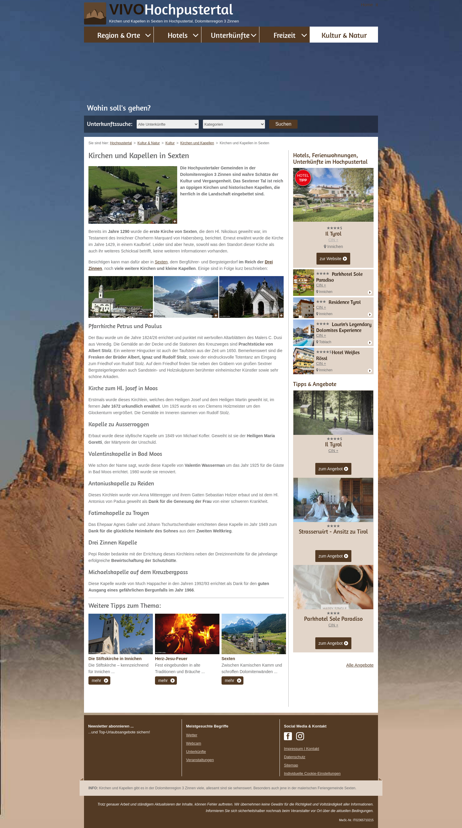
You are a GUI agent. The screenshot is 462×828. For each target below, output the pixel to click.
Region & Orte (118, 35)
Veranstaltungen (200, 760)
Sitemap (291, 765)
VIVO (171, 9)
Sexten (161, 262)
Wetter (191, 735)
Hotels (178, 35)
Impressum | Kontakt (301, 748)
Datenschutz (294, 757)
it (377, 4)
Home (367, 4)
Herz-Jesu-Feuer (171, 658)
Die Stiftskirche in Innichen (115, 658)
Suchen (283, 124)
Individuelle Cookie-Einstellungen (312, 773)
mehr (96, 680)
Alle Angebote (360, 664)
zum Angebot (333, 469)
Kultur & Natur (344, 35)
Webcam (193, 743)
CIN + (333, 240)
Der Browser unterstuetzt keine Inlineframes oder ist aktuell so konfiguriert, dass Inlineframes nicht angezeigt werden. (132, 773)
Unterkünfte (230, 35)
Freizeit (284, 35)
